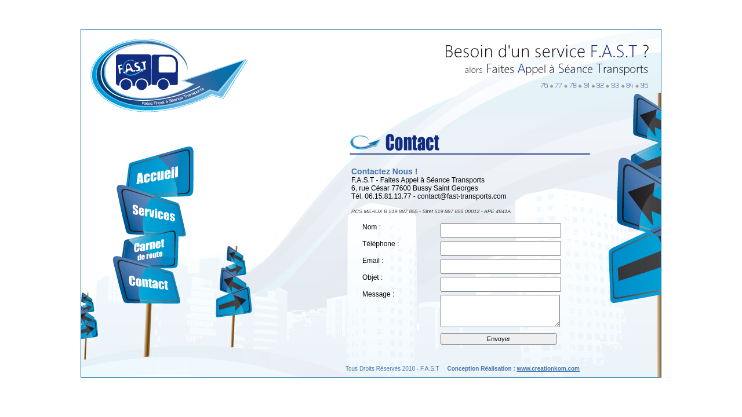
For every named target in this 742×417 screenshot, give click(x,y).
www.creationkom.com (548, 368)
